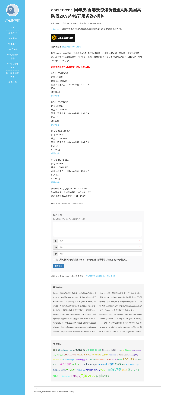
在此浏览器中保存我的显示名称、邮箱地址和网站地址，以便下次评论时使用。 (91, 260)
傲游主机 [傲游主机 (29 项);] (124, 370)
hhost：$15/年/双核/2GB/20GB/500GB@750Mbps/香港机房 (77, 314)
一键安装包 (12, 49)
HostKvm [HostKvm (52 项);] (58, 359)
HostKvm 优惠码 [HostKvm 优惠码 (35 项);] (81, 360)
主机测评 (12, 38)
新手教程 (12, 33)
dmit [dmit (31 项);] (122, 350)
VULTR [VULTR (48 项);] (103, 370)
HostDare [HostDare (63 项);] (70, 354)
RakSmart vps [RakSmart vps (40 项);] (133, 364)
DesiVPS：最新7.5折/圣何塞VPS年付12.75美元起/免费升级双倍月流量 (82, 310)
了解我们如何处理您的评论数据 (100, 276)
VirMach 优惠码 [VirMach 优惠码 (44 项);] (93, 370)
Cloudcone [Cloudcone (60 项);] (79, 349)
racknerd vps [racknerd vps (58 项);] (90, 364)
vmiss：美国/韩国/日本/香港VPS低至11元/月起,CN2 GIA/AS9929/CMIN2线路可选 (86, 306)
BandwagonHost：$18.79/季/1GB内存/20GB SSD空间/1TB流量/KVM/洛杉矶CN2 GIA (134, 319)
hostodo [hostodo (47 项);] (92, 359)
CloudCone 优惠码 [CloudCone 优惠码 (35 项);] (109, 350)
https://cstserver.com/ (71, 47)
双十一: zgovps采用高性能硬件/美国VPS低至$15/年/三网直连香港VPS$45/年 (84, 331)
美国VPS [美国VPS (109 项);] (87, 376)
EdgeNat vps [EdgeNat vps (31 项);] (136, 350)
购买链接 (55, 96)
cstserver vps (65, 203)
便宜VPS (74, 23)
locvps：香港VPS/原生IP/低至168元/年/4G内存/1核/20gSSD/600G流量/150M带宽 (86, 293)
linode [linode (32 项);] (120, 360)
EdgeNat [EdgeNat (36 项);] (128, 350)
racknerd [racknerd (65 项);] (76, 364)
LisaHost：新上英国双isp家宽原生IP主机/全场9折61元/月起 (123, 293)
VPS (68, 23)
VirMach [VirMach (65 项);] (71, 369)
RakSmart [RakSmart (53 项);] (120, 364)
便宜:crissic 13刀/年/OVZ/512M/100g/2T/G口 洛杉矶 (120, 331)
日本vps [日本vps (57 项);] (75, 376)
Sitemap (71, 392)
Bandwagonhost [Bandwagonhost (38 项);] (65, 350)
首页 (12, 27)
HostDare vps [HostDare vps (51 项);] (84, 354)
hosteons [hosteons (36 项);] (112, 355)
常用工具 (12, 44)
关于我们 (12, 82)
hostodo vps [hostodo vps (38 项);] (101, 360)
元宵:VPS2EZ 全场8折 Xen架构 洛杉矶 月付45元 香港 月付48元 (125, 297)
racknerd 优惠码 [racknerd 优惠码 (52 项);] (106, 364)
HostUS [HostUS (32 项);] (109, 360)
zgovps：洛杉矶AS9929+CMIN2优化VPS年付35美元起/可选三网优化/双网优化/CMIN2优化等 (91, 297)
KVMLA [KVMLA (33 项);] (115, 360)
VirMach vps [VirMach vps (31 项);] (81, 370)
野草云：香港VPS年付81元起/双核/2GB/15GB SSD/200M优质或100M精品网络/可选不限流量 (91, 319)
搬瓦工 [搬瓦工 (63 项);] (57, 376)
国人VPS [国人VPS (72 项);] (133, 369)
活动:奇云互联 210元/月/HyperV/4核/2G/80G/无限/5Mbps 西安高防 (126, 306)
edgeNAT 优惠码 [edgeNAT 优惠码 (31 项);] (59, 355)
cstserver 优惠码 (77, 203)
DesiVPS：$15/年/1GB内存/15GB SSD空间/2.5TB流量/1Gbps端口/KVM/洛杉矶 (131, 327)
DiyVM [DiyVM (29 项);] (119, 350)
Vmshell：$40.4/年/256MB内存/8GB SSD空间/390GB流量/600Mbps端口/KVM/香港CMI (88, 323)
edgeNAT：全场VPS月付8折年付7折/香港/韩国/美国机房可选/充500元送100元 (131, 323)
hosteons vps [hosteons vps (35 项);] (122, 355)
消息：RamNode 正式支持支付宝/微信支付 (116, 310)
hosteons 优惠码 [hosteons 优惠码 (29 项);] (132, 355)
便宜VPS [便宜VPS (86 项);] (114, 369)
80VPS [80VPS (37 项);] (56, 350)
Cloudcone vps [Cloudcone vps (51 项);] (93, 350)
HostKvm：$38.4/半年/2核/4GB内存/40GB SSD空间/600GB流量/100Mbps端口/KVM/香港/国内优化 (93, 302)
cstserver (55, 29)
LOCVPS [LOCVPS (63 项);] (128, 359)
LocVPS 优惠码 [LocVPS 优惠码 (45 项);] (63, 364)
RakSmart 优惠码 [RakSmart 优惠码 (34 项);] (59, 370)
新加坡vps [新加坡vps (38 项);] (66, 376)
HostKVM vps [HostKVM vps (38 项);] (68, 360)
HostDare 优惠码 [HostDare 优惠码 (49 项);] (100, 354)
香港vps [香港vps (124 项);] (102, 376)
